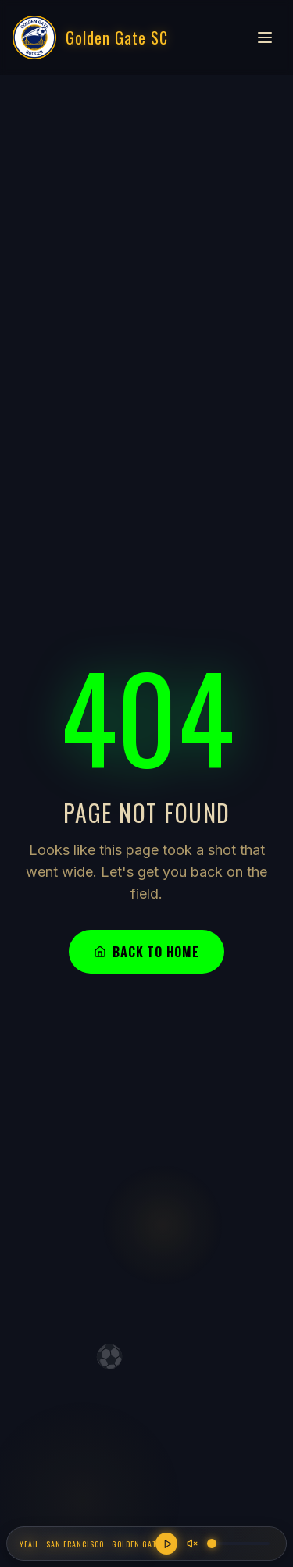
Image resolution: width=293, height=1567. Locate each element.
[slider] (211, 1543)
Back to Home (146, 951)
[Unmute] (192, 1543)
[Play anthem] (166, 1544)
